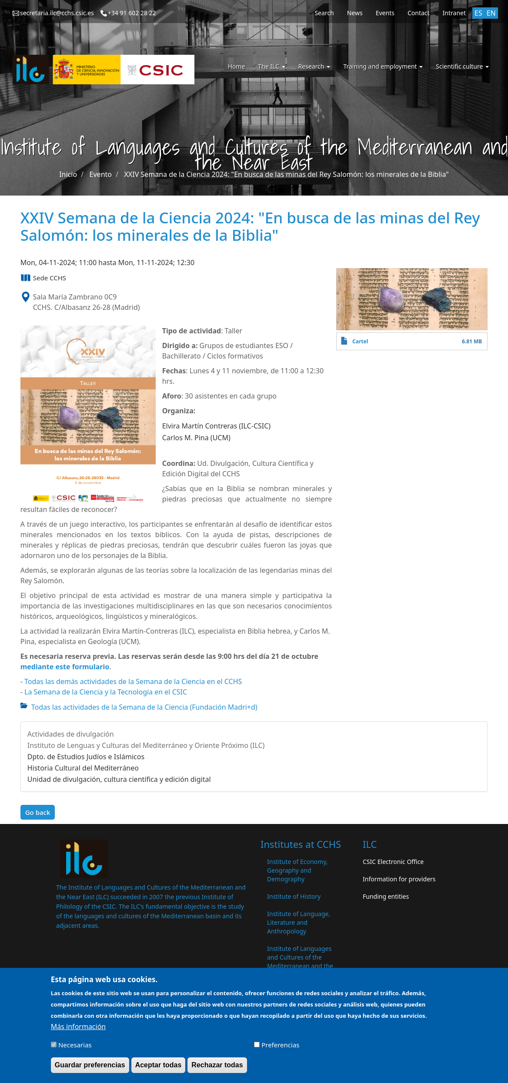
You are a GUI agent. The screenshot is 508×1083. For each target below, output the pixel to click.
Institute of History (294, 896)
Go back (37, 812)
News (355, 13)
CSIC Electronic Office (393, 861)
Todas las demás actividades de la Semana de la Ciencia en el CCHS (133, 681)
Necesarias (75, 1048)
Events (385, 13)
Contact (419, 13)
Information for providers (399, 879)
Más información (78, 1030)
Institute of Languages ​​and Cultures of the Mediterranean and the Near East (300, 961)
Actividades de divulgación (70, 734)
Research (314, 66)
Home (236, 66)
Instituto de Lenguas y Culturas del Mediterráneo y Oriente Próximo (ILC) (146, 745)
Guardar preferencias (90, 1068)
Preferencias (280, 1048)
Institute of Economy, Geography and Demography (297, 870)
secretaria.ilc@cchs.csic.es (57, 13)
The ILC (271, 66)
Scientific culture (462, 66)
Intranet (454, 13)
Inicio (68, 174)
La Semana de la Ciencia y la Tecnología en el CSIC (105, 692)
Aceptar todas (158, 1068)
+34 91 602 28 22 (132, 13)
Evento (101, 174)
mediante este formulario (65, 666)
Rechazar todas (217, 1068)
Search (324, 13)
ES (478, 13)
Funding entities (386, 896)
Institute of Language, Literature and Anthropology (298, 922)
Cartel (360, 341)
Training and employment (383, 66)
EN (491, 13)
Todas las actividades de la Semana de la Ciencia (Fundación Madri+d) (144, 707)
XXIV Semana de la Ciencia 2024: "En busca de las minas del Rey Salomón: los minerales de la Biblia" (286, 174)
